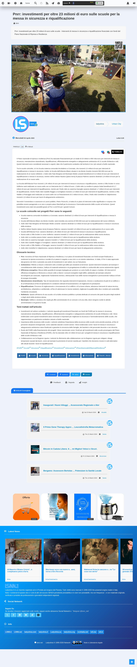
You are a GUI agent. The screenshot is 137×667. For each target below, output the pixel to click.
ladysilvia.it (43, 649)
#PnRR (19, 364)
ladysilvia (100, 124)
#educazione (72, 364)
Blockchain (103, 472)
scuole (32, 372)
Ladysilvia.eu (56, 649)
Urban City (116, 124)
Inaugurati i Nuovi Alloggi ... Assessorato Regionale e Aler (71, 421)
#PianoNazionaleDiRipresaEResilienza (93, 364)
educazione (88, 372)
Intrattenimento (52, 596)
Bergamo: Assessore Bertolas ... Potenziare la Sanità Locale (72, 487)
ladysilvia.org (69, 649)
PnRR (21, 372)
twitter (75, 391)
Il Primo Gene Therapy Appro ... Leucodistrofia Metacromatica (73, 443)
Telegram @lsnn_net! (81, 628)
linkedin (86, 391)
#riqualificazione (47, 364)
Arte (8, 596)
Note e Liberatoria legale (93, 660)
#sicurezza (35, 364)
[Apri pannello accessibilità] (15, 3)
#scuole (27, 364)
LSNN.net (18, 649)
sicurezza (43, 372)
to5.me (93, 649)
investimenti (73, 372)
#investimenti (60, 364)
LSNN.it (8, 649)
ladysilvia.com (30, 649)
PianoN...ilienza (103, 372)
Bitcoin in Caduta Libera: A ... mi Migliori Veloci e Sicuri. (70, 465)
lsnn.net (38, 660)
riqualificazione (58, 372)
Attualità (103, 429)
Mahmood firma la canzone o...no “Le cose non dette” (99, 587)
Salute (104, 450)
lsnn (32, 124)
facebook (64, 391)
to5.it (101, 649)
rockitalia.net (83, 649)
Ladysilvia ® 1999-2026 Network (58, 660)
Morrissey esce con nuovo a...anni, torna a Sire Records (60, 587)
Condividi (51, 391)
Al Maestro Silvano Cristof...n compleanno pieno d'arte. (19, 587)
